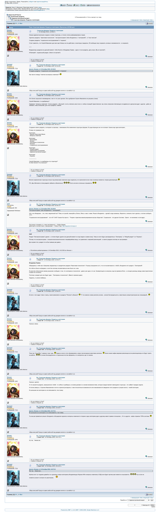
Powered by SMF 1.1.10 (68, 510)
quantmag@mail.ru (39, 10)
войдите (31, 1)
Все (21, 23)
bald (8, 204)
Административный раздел (20, 18)
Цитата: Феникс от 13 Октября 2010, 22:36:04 (42, 69)
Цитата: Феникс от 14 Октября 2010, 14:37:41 (42, 411)
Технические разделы (17, 16)
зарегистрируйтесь (42, 1)
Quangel (9, 64)
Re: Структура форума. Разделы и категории (51, 64)
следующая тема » (148, 20)
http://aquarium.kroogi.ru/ (69, 226)
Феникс (9, 30)
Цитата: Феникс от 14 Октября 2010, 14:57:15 (42, 469)
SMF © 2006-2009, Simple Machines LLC (87, 510)
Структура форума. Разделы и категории (26, 20)
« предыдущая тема (136, 20)
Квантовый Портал (15, 15)
